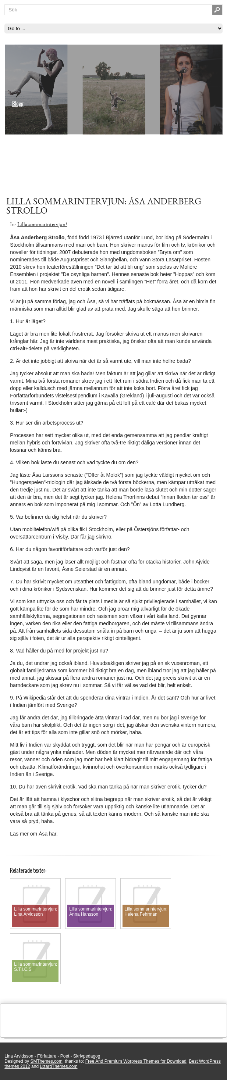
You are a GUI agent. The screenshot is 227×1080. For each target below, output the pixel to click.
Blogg (17, 104)
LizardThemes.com (58, 1066)
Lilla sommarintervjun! (42, 224)
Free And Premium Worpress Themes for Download (136, 1061)
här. (53, 834)
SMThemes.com (46, 1061)
